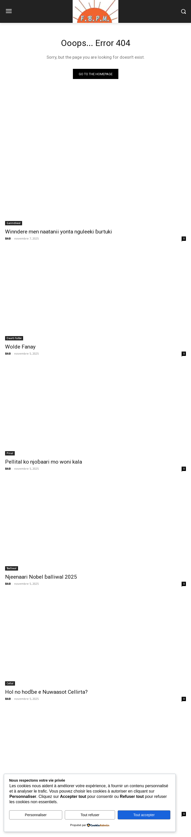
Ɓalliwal (12, 568)
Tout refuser (90, 815)
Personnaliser (36, 815)
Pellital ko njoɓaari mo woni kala (43, 462)
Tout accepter (144, 815)
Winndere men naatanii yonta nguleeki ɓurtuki (58, 232)
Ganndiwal (14, 223)
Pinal (10, 453)
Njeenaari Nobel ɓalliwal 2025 (41, 577)
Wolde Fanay (20, 347)
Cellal (10, 683)
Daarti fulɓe (14, 338)
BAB (8, 238)
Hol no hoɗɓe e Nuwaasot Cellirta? (46, 692)
